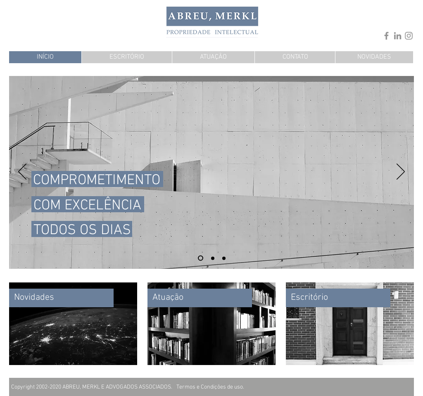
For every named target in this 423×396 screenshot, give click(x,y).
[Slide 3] (200, 258)
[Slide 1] (212, 258)
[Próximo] (401, 172)
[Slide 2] (224, 258)
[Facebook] (386, 36)
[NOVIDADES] (374, 57)
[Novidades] (61, 298)
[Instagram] (409, 36)
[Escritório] (338, 298)
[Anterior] (22, 172)
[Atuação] (199, 298)
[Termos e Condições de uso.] (210, 387)
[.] (326, 18)
